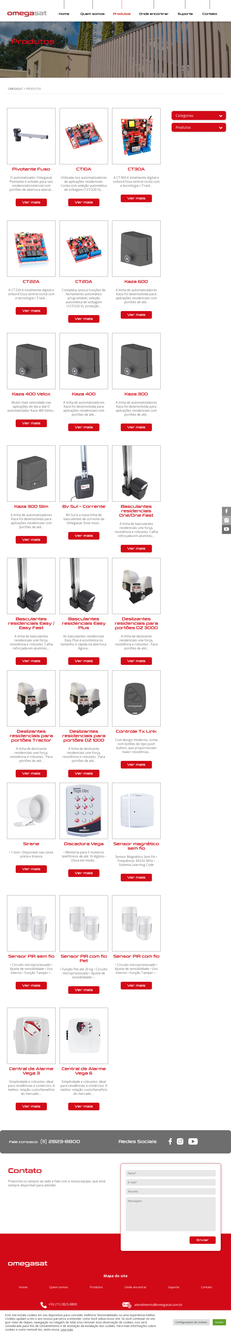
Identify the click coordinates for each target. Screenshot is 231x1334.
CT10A (83, 169)
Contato (209, 14)
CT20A (83, 281)
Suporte (185, 14)
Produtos (122, 14)
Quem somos (92, 14)
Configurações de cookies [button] (191, 1322)
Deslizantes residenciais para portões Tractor (31, 736)
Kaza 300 (136, 394)
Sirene (31, 844)
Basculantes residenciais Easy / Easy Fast (31, 623)
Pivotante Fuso (31, 169)
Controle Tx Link (136, 731)
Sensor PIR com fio (136, 956)
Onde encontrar (154, 14)
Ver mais (31, 202)
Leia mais (67, 1329)
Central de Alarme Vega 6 (84, 1071)
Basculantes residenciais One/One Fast (136, 511)
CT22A (31, 281)
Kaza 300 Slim (31, 506)
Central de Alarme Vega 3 (31, 1071)
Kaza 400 (84, 394)
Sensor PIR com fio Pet (84, 958)
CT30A (136, 169)
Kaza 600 (136, 281)
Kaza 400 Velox (31, 394)
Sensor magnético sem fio (136, 846)
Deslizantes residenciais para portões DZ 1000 (83, 736)
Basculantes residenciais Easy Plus (84, 623)
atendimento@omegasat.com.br (158, 1304)
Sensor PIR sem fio (31, 956)
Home (64, 14)
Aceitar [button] (219, 1322)
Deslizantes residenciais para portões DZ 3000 (136, 623)
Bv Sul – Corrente (83, 506)
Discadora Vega (84, 844)
